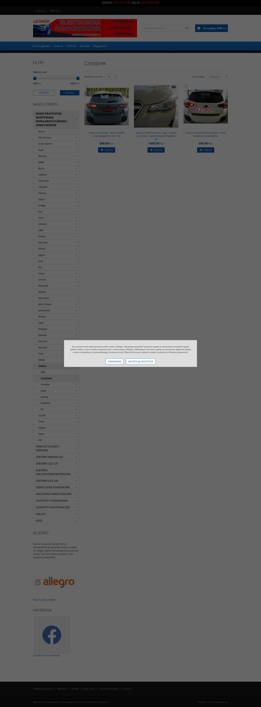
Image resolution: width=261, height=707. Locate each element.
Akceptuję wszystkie (140, 361)
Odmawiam (114, 361)
